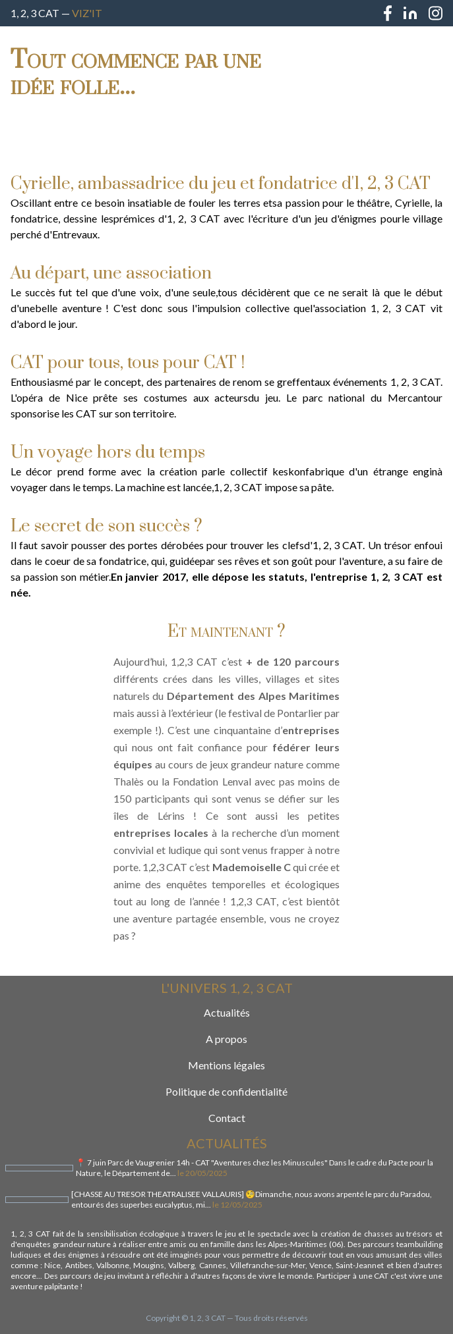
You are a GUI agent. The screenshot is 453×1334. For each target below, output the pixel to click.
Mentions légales (226, 1065)
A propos (226, 1038)
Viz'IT (87, 13)
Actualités (227, 1012)
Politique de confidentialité (226, 1091)
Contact (226, 1117)
